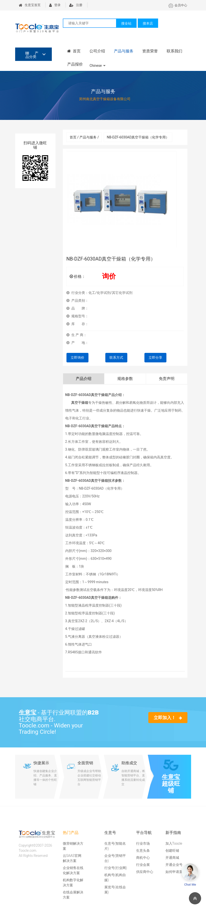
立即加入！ (168, 717)
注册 (75, 5)
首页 (74, 51)
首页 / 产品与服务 (84, 137)
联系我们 (174, 51)
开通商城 (172, 858)
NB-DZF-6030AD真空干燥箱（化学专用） (138, 137)
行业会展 (143, 865)
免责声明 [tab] (166, 378)
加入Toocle (173, 843)
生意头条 (143, 850)
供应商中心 (144, 872)
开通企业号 (174, 865)
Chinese (96, 66)
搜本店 (148, 23)
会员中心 (177, 5)
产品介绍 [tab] (83, 378)
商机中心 (143, 858)
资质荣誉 (150, 51)
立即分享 (155, 357)
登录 (55, 5)
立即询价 (77, 357)
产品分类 (32, 55)
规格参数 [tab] (125, 378)
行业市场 (143, 843)
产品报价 (75, 64)
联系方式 (116, 357)
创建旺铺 (172, 850)
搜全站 (126, 23)
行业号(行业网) (115, 868)
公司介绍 (97, 51)
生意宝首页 (30, 5)
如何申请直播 (175, 872)
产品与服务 (123, 51)
